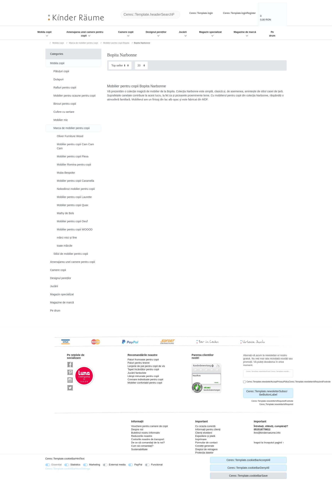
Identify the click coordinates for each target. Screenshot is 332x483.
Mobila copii (44, 32)
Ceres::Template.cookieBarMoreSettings (67, 468)
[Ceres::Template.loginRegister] (237, 12)
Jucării (183, 32)
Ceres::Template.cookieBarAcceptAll (248, 460)
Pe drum (272, 34)
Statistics (75, 464)
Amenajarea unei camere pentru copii (84, 34)
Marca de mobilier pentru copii (83, 43)
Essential (57, 464)
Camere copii (125, 32)
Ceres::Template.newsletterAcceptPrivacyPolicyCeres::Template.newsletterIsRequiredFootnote (289, 382)
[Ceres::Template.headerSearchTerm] (150, 14)
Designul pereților (156, 32)
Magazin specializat (210, 32)
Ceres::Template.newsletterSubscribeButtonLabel (268, 393)
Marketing (94, 464)
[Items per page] (141, 65)
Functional (157, 464)
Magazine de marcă (245, 32)
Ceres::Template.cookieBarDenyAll (248, 467)
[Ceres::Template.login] (198, 12)
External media (117, 464)
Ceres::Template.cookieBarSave (248, 475)
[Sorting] (120, 65)
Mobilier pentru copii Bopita (115, 43)
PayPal (138, 464)
